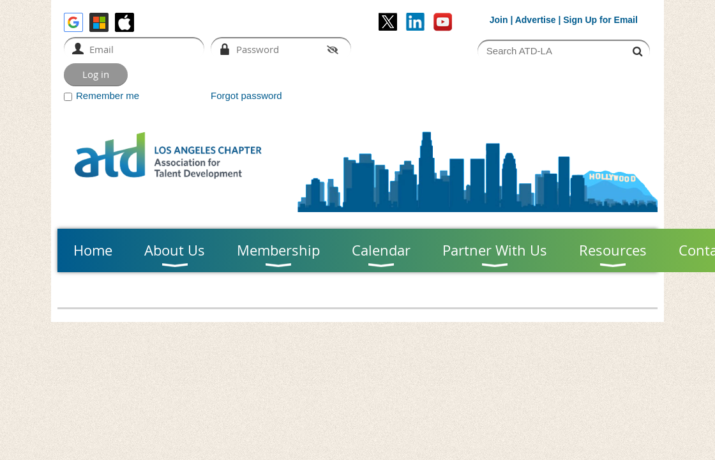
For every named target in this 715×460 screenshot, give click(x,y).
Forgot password (246, 95)
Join (499, 20)
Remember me (107, 95)
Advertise (535, 20)
